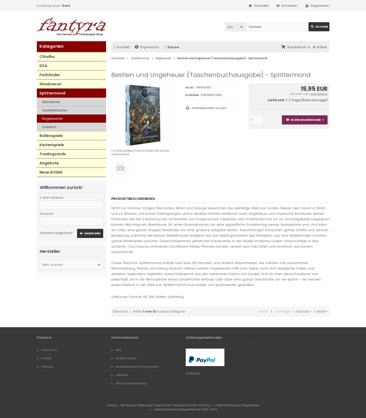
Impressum (147, 47)
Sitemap (45, 367)
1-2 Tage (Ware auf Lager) (307, 100)
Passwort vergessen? (56, 233)
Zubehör (49, 126)
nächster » (304, 311)
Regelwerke (52, 118)
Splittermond (52, 93)
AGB (116, 350)
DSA (43, 65)
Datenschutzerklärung (129, 383)
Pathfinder (49, 74)
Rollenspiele (51, 135)
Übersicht (120, 311)
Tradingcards (52, 154)
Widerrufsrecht (123, 358)
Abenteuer (51, 101)
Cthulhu (47, 56)
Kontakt (122, 47)
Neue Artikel (50, 172)
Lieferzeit (119, 375)
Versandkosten (318, 93)
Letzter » (322, 311)
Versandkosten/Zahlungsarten (135, 367)
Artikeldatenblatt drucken (209, 108)
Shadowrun (50, 84)
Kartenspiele (51, 144)
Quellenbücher (55, 110)
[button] (235, 26)
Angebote (49, 163)
